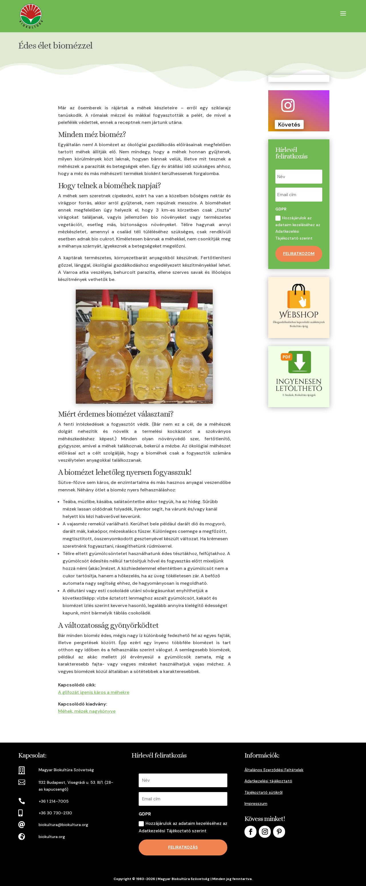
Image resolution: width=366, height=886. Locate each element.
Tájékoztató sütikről (263, 792)
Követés (289, 124)
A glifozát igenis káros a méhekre (93, 692)
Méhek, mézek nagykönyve (87, 711)
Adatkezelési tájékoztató (268, 780)
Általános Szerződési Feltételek (273, 769)
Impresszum (255, 803)
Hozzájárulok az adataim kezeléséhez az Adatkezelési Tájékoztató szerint (297, 228)
